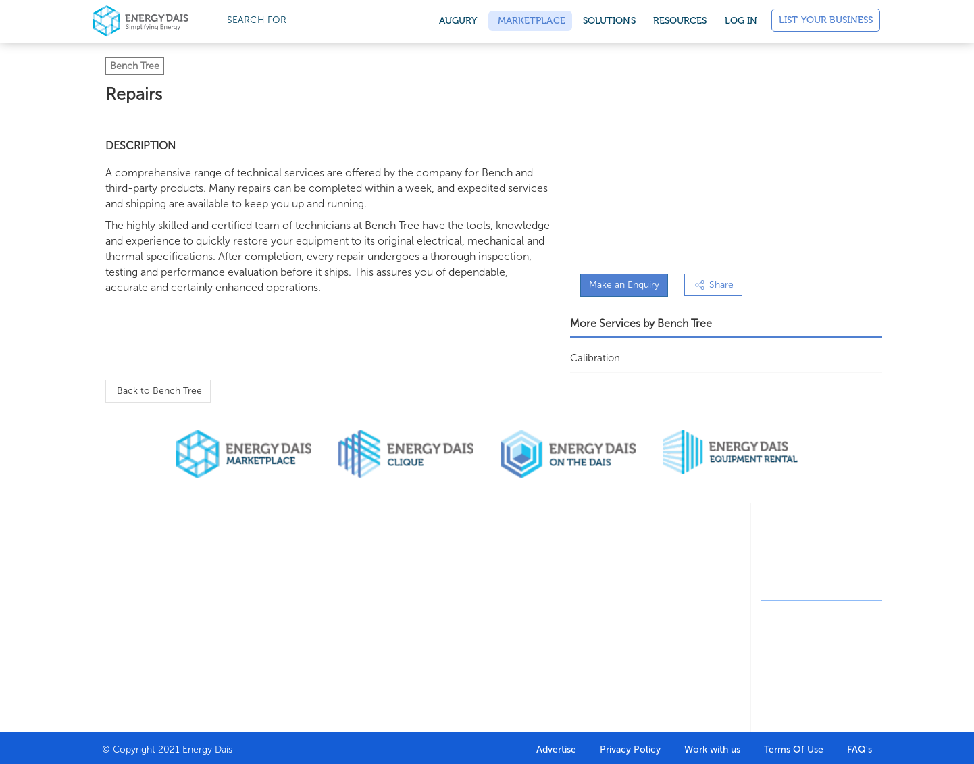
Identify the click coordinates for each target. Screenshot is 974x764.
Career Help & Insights (459, 633)
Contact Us (124, 656)
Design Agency (571, 567)
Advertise (556, 749)
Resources (680, 20)
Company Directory (362, 567)
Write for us (675, 587)
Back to (158, 391)
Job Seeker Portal (466, 567)
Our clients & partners (129, 594)
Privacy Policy (630, 749)
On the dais (566, 606)
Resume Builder (462, 587)
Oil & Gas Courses (467, 606)
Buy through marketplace (238, 574)
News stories (676, 606)
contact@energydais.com (833, 584)
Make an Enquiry (624, 284)
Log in (741, 20)
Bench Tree (134, 66)
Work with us (712, 749)
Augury (458, 20)
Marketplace (530, 20)
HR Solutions (348, 606)
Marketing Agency (578, 587)
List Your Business (826, 20)
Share (713, 284)
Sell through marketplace (237, 608)
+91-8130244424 (820, 560)
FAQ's (859, 749)
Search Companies (359, 587)
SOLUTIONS (609, 20)
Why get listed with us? (143, 628)
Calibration (595, 358)
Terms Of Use (793, 749)
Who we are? (128, 567)
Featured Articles (684, 567)
